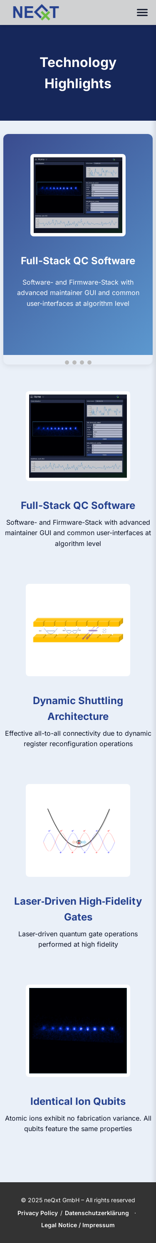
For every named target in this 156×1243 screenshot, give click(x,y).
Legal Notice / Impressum (78, 1224)
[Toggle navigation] (142, 12)
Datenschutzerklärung (97, 1212)
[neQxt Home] (35, 12)
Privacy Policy (37, 1212)
